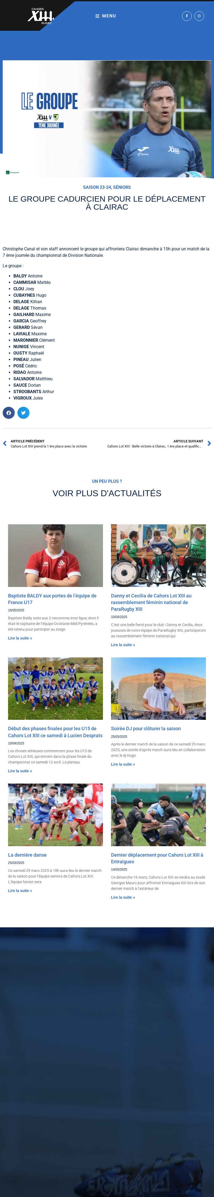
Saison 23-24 (97, 187)
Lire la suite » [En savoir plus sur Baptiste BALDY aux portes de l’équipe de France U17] (20, 638)
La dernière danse (27, 855)
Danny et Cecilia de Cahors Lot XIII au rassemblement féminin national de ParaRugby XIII (151, 602)
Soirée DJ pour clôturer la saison (146, 728)
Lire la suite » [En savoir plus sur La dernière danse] (20, 891)
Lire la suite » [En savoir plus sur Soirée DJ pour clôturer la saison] (123, 764)
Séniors (122, 187)
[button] (9, 413)
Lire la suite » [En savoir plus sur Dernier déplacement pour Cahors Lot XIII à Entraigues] (123, 897)
